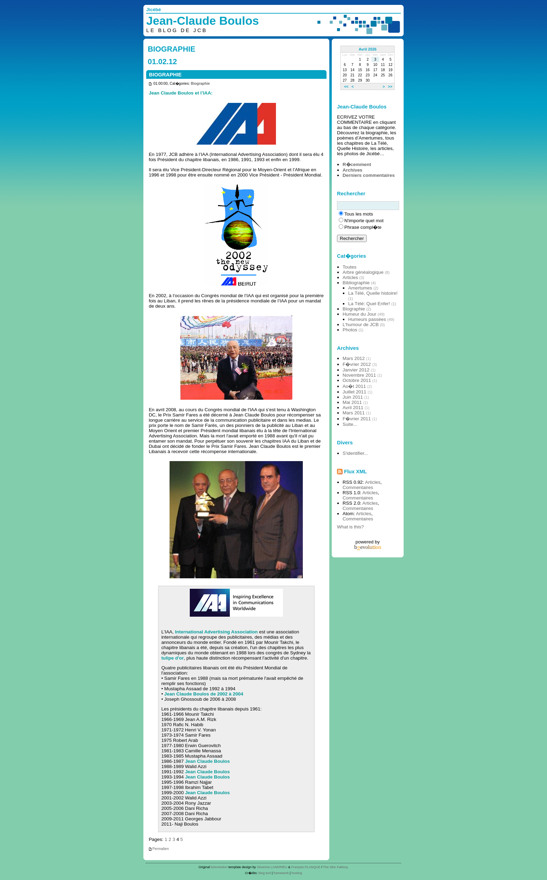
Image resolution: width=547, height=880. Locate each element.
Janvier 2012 (356, 370)
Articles (350, 277)
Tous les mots (358, 214)
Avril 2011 (353, 407)
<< (346, 86)
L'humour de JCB (361, 324)
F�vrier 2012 (357, 364)
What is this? (350, 526)
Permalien (158, 849)
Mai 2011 (352, 402)
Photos (350, 329)
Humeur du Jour (359, 314)
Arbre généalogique (363, 272)
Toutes (350, 267)
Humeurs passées (367, 319)
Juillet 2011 (354, 391)
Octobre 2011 (357, 380)
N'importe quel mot (363, 220)
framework (281, 873)
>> (390, 86)
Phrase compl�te (362, 227)
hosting (297, 873)
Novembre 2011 (359, 375)
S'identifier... (355, 453)
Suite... (350, 424)
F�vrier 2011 (357, 418)
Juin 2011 (353, 397)
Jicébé (153, 9)
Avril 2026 (367, 49)
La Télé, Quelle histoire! (373, 293)
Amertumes (360, 288)
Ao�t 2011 (354, 386)
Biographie (200, 83)
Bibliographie (356, 282)
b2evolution (219, 867)
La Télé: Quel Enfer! (369, 303)
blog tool (264, 873)
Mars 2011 (354, 412)
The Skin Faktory (335, 867)
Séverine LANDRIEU (272, 867)
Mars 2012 (354, 358)
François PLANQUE (306, 867)
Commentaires (358, 487)
